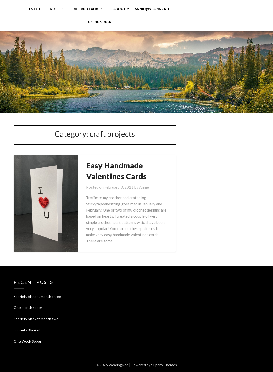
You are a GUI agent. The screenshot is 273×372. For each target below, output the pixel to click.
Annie (144, 187)
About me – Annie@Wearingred (142, 9)
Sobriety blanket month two (36, 319)
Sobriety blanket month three (37, 296)
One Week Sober (27, 341)
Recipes (56, 9)
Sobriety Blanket (27, 330)
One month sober (28, 307)
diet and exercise (88, 9)
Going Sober (100, 22)
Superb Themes (164, 365)
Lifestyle (33, 9)
